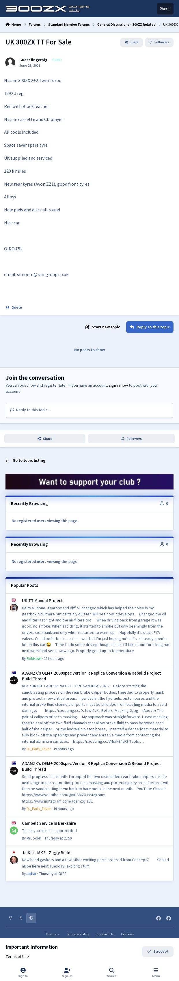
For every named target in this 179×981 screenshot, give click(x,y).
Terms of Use (17, 957)
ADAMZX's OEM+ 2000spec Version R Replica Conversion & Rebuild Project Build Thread (91, 676)
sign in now (118, 385)
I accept (157, 951)
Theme (52, 934)
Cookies (127, 934)
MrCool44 (34, 838)
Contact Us (105, 934)
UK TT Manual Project (42, 600)
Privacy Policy (78, 934)
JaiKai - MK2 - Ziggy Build (46, 852)
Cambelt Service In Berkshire (49, 823)
